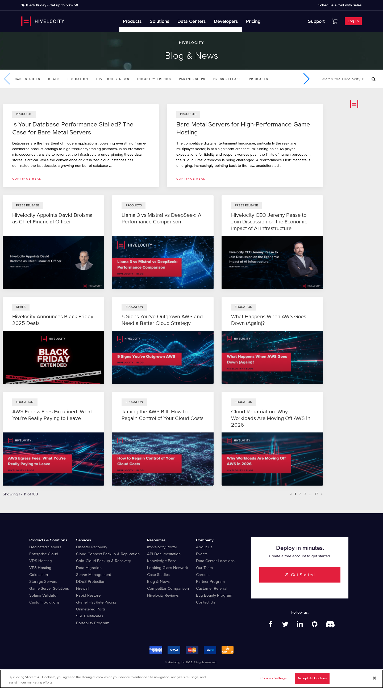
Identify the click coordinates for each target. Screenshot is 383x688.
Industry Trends (154, 79)
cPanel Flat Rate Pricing (96, 602)
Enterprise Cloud (43, 553)
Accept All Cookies (312, 679)
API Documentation (164, 553)
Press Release (227, 79)
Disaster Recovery (91, 547)
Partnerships (192, 79)
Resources (156, 540)
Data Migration (89, 567)
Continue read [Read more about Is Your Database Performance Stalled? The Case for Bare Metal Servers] (27, 178)
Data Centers (191, 21)
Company (205, 540)
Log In (353, 21)
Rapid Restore (88, 595)
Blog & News (158, 581)
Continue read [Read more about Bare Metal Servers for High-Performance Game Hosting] (191, 178)
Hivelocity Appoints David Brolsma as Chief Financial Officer (52, 218)
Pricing (253, 21)
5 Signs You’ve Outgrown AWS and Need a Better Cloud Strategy (162, 319)
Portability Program (92, 623)
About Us (204, 547)
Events (201, 553)
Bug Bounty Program (214, 595)
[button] (306, 79)
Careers (203, 574)
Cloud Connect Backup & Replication (108, 553)
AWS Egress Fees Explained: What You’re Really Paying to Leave (52, 415)
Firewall (82, 588)
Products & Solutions (48, 540)
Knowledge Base (161, 560)
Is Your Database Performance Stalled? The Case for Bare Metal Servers (73, 128)
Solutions (159, 21)
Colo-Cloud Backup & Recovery (103, 560)
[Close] (374, 679)
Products (132, 21)
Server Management (93, 574)
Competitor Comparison (168, 588)
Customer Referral (211, 588)
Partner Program (210, 581)
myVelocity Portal (162, 547)
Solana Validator (43, 595)
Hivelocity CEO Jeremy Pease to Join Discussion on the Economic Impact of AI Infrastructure (269, 222)
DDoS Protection (90, 581)
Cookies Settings (273, 679)
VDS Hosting (40, 560)
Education (78, 79)
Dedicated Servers (45, 547)
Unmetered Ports (91, 609)
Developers (226, 21)
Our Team (204, 567)
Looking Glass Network (167, 567)
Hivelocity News (112, 79)
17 (316, 494)
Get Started (303, 574)
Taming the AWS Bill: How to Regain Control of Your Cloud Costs (162, 415)
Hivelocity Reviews (163, 595)
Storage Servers (43, 581)
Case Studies (27, 79)
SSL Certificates (89, 616)
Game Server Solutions (49, 588)
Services (83, 540)
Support (316, 21)
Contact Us (205, 602)
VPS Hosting (40, 567)
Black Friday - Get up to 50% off (52, 5)
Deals (54, 79)
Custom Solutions (44, 602)
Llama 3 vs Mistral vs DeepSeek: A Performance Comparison (161, 218)
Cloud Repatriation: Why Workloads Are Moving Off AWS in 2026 (270, 418)
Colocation (38, 574)
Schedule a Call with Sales (340, 5)
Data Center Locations (215, 560)
